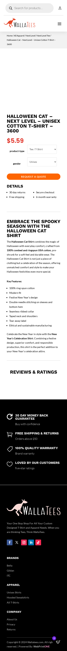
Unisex (42, 161)
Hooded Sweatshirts (18, 597)
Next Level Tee (43, 35)
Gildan (10, 570)
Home (10, 35)
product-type (17, 151)
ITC (9, 575)
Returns (11, 629)
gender (17, 163)
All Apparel (19, 35)
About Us (12, 619)
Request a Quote (33, 176)
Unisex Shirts (14, 592)
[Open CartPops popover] (58, 642)
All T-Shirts (13, 602)
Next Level (30, 35)
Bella (9, 565)
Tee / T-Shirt (42, 149)
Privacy (11, 624)
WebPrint (41, 646)
